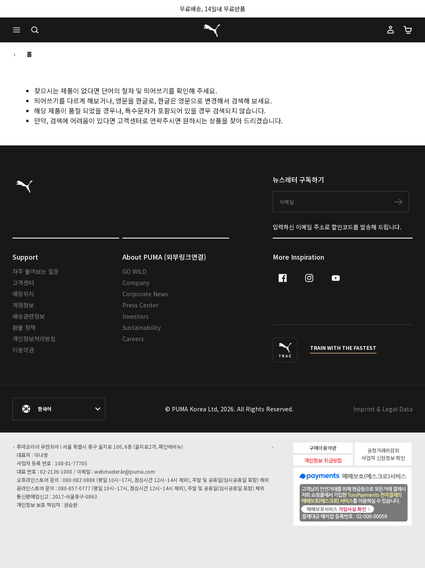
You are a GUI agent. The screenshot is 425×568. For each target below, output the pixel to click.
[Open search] (35, 30)
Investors (135, 316)
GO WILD (134, 271)
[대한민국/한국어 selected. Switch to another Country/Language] (59, 409)
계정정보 (23, 305)
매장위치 (23, 294)
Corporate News (145, 294)
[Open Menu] (18, 30)
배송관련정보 (28, 316)
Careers (133, 338)
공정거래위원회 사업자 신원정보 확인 (383, 454)
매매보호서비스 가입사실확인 (367, 508)
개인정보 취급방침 (323, 460)
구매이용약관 (323, 447)
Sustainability (141, 327)
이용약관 (23, 350)
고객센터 (23, 282)
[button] (18, 30)
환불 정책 (24, 327)
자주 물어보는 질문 (35, 271)
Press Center (140, 305)
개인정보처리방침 (34, 338)
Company (135, 282)
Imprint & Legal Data (383, 409)
